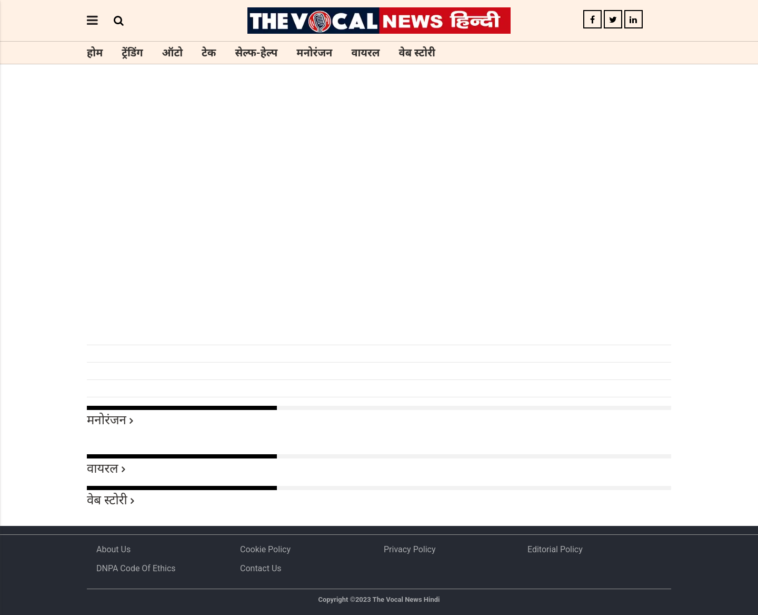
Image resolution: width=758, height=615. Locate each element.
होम (95, 52)
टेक (209, 52)
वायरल (365, 52)
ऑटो (172, 52)
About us (113, 549)
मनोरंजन (314, 52)
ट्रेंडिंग (132, 52)
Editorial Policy (555, 549)
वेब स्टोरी (417, 52)
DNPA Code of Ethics (136, 568)
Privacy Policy (410, 549)
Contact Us (261, 568)
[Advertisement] (379, 262)
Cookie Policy (265, 549)
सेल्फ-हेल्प (256, 52)
